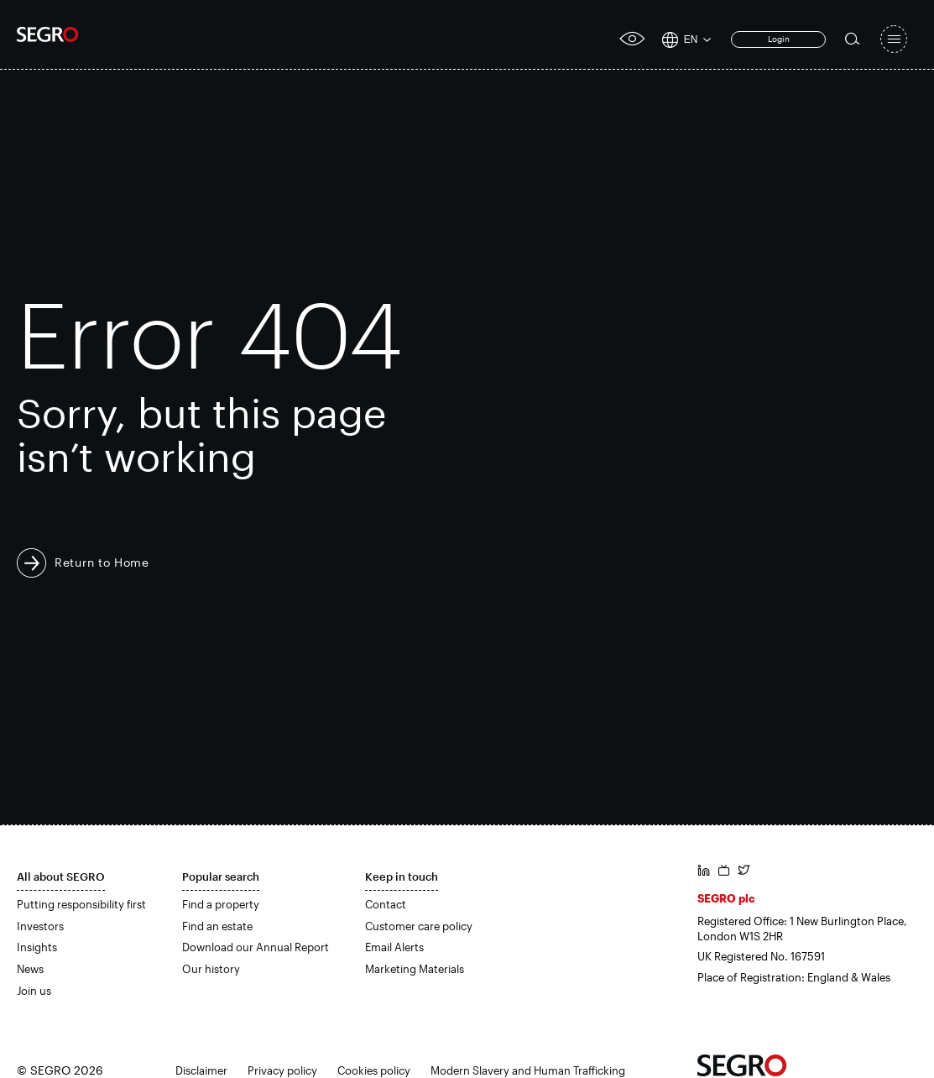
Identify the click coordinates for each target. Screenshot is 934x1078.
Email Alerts (394, 947)
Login (779, 39)
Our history (211, 969)
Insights (37, 947)
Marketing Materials (414, 969)
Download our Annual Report (255, 947)
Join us (34, 990)
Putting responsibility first (81, 904)
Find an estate (217, 926)
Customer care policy (418, 926)
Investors (40, 926)
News (30, 969)
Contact (385, 904)
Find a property (220, 904)
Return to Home (102, 562)
